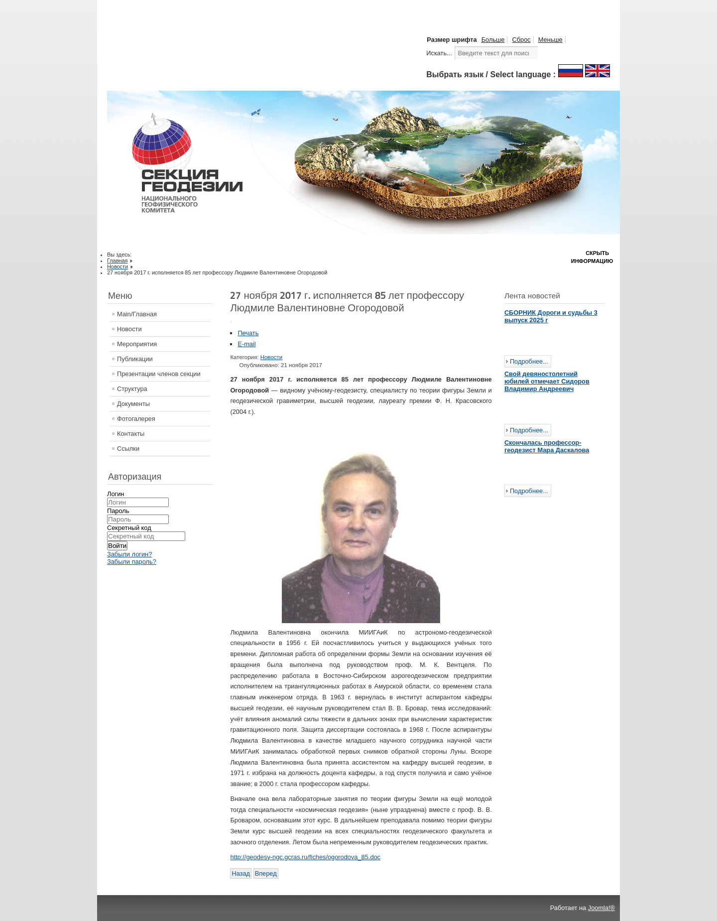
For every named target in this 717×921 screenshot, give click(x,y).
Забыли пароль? (131, 561)
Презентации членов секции (159, 374)
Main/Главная (137, 314)
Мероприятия (137, 344)
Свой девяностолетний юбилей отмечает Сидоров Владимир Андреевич (547, 381)
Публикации (135, 359)
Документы (133, 403)
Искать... (439, 53)
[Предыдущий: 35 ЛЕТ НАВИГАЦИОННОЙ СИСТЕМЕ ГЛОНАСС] (240, 873)
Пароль (118, 511)
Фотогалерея (136, 418)
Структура (132, 389)
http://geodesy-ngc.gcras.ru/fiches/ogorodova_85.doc (305, 857)
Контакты (130, 433)
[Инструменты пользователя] (231, 322)
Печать (248, 333)
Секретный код (129, 527)
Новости (129, 329)
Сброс (521, 39)
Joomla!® (601, 908)
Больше (493, 39)
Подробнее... (529, 361)
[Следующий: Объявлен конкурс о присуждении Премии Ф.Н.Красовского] (265, 873)
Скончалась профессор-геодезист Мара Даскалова (546, 446)
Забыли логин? (129, 554)
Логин (115, 494)
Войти (117, 545)
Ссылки (128, 448)
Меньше (550, 39)
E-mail (246, 344)
